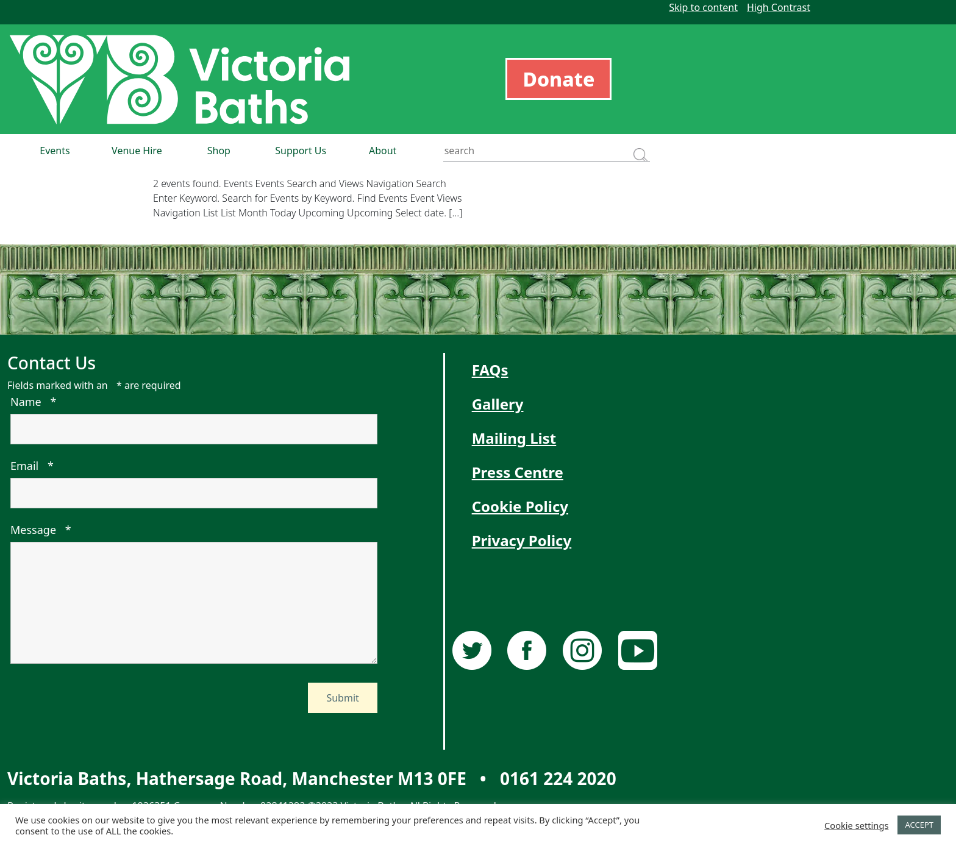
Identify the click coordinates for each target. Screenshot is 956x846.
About (382, 150)
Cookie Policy (520, 506)
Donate (558, 79)
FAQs (490, 370)
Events (55, 150)
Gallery (498, 404)
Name (33, 402)
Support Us (300, 150)
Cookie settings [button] (856, 825)
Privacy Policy (522, 540)
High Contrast (778, 7)
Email (32, 466)
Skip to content (703, 7)
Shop (218, 150)
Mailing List (514, 438)
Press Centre (517, 472)
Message (40, 530)
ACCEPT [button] (919, 824)
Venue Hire (137, 150)
